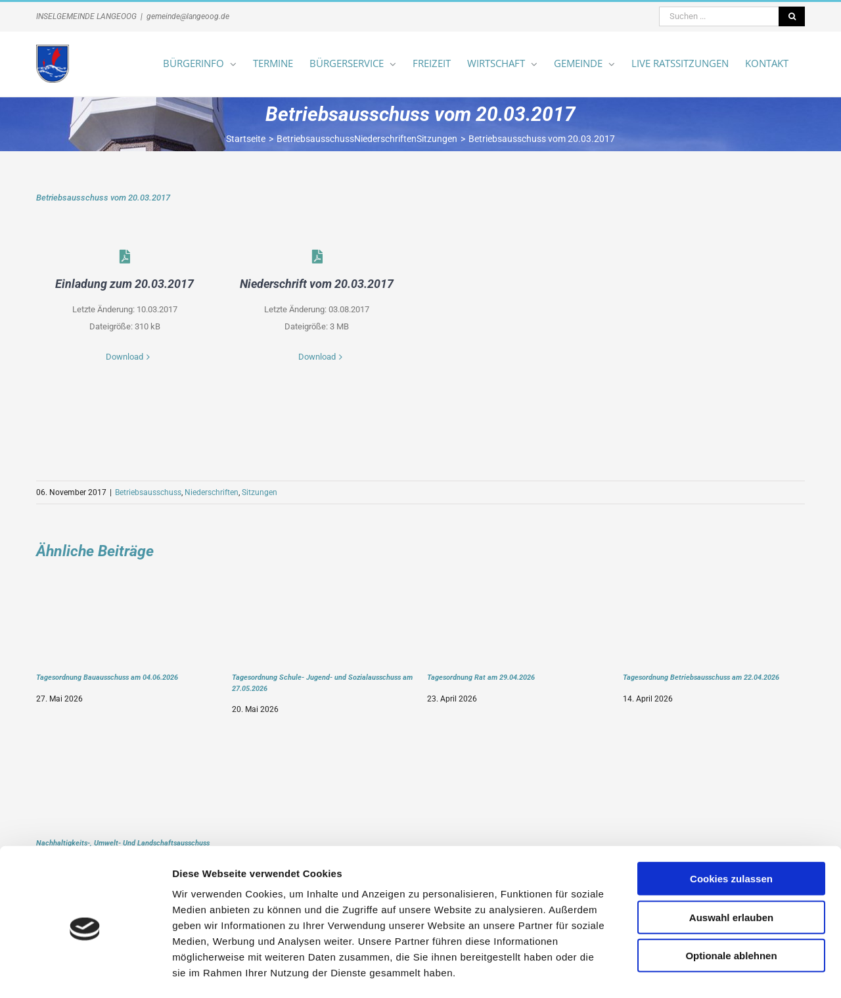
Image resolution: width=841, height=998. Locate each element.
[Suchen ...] (719, 16)
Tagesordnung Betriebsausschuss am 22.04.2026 (701, 677)
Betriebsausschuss (148, 492)
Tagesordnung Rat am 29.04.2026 (481, 677)
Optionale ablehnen (731, 901)
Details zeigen (699, 972)
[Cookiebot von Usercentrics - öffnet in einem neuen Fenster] (85, 972)
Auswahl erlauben (731, 863)
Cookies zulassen (731, 824)
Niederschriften (212, 492)
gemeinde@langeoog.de (188, 16)
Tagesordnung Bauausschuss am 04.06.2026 (107, 677)
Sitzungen (259, 492)
